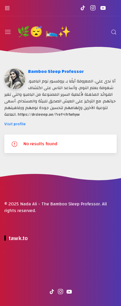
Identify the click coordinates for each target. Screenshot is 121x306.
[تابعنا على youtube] (103, 8)
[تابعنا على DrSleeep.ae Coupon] (113, 8)
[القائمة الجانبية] (7, 8)
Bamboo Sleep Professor (56, 71)
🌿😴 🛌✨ (44, 32)
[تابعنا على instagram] (92, 8)
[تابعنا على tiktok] (82, 8)
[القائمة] (7, 32)
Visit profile (15, 124)
